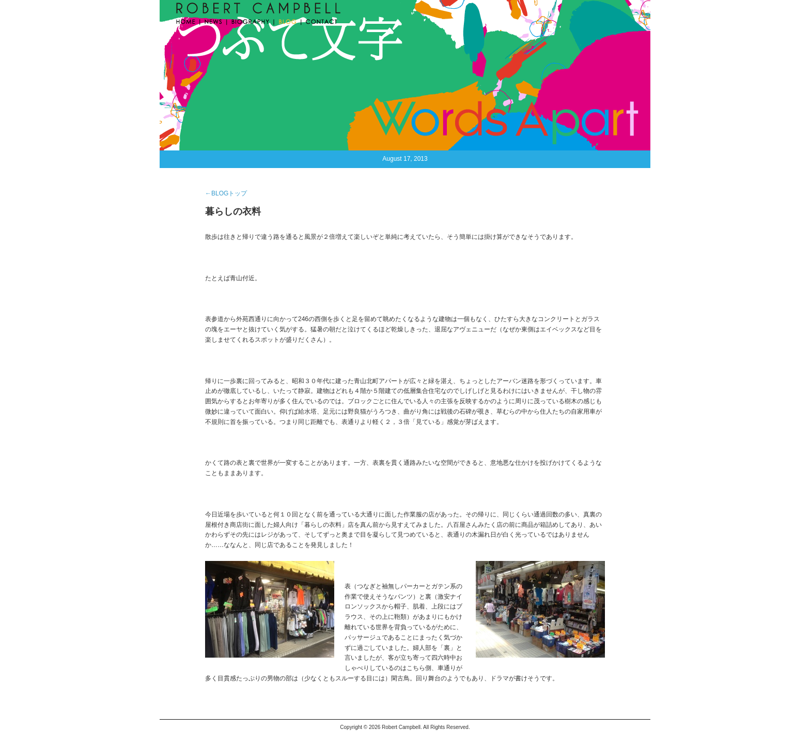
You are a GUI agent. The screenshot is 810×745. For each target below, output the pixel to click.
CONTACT (319, 20)
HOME (187, 20)
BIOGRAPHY (250, 20)
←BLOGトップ (226, 193)
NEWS (213, 20)
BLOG (288, 20)
